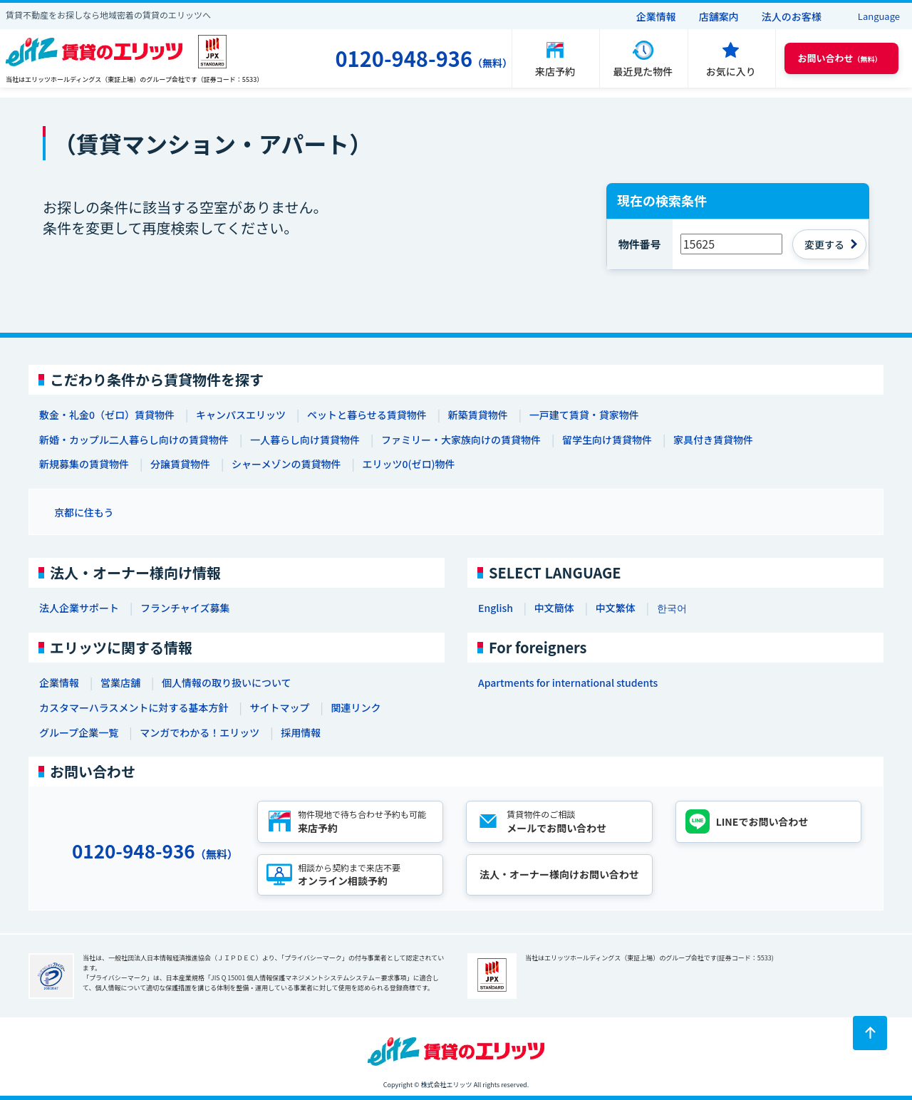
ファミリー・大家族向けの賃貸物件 (461, 439)
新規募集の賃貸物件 (84, 464)
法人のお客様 (792, 16)
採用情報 (301, 732)
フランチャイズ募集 (184, 608)
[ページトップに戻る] (870, 1033)
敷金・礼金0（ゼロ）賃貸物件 (107, 415)
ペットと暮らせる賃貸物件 (367, 415)
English (495, 608)
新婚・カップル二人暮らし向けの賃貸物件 (134, 439)
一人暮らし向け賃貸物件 (305, 439)
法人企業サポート (79, 608)
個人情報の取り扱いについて (226, 682)
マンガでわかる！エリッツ (199, 732)
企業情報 (656, 16)
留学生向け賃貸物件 (607, 439)
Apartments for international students (568, 682)
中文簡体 (554, 608)
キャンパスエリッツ (241, 415)
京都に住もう (84, 512)
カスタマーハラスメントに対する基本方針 (133, 707)
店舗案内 (719, 16)
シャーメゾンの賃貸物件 (286, 464)
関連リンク (355, 707)
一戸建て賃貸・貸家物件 (584, 415)
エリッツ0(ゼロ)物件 (408, 464)
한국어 (672, 608)
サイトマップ (279, 707)
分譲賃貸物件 (180, 464)
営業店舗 (120, 682)
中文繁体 (616, 608)
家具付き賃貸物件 (713, 439)
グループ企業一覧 (78, 732)
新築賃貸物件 (478, 415)
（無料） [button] (840, 58)
